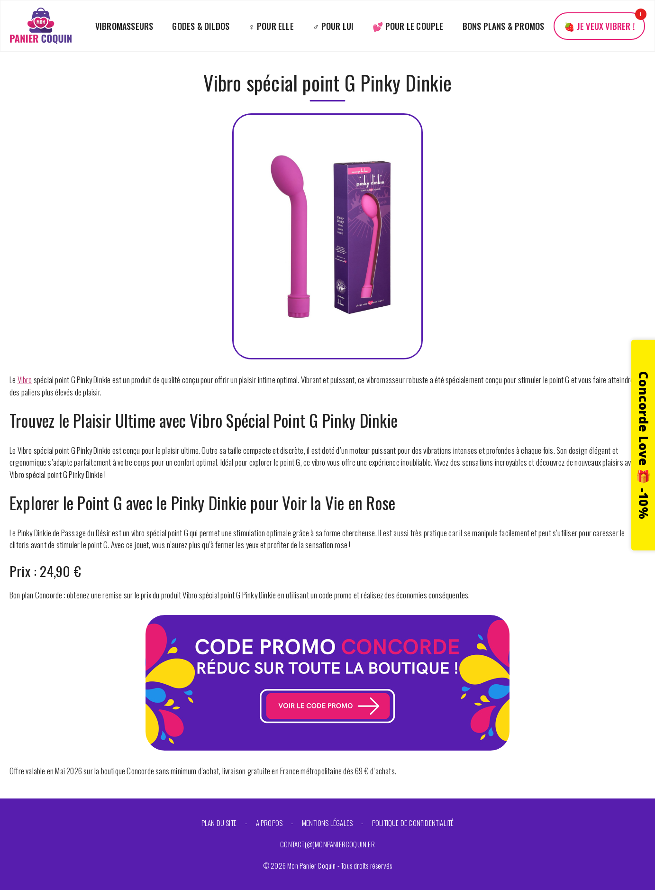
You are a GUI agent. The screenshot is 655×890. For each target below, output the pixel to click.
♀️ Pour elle (271, 26)
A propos (269, 822)
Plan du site (219, 822)
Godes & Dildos (200, 26)
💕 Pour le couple (408, 26)
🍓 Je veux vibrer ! (599, 26)
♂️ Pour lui (333, 26)
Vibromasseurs (124, 26)
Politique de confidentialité (413, 822)
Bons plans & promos (504, 26)
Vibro (25, 379)
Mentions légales (327, 822)
